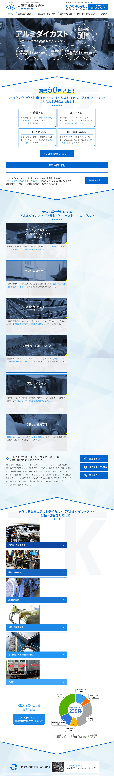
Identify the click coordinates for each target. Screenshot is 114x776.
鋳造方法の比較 (12, 746)
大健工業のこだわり (25, 13)
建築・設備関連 (49, 392)
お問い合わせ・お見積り (98, 763)
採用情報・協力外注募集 (98, 759)
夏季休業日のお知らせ (81, 559)
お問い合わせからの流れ (86, 13)
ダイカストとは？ (18, 741)
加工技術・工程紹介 (72, 746)
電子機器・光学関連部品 (47, 759)
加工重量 (76, 132)
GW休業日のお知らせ (80, 544)
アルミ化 (37, 132)
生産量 (37, 113)
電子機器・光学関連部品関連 (55, 419)
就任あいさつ (76, 554)
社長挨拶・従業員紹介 (97, 746)
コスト (76, 113)
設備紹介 (68, 750)
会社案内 (92, 750)
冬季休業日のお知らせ (81, 549)
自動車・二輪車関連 (16, 392)
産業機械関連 (82, 392)
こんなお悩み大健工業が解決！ (18, 750)
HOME (10, 13)
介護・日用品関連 (15, 419)
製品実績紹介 (70, 754)
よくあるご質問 (94, 754)
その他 (80, 419)
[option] (57, 44)
